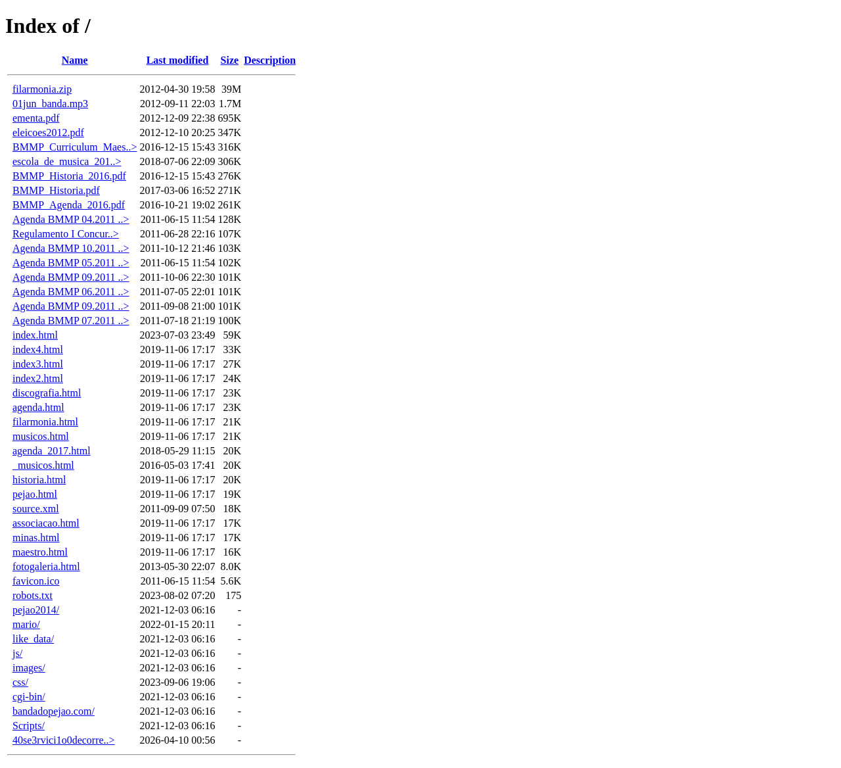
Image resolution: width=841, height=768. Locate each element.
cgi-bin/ (28, 696)
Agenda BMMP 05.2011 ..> (70, 262)
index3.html (37, 364)
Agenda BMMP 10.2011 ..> (70, 248)
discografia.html (46, 392)
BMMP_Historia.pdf (56, 190)
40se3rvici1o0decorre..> (63, 740)
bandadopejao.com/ (53, 711)
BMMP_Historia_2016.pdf (69, 175)
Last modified (178, 60)
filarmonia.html (45, 421)
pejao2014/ (35, 609)
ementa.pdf (36, 118)
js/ (17, 653)
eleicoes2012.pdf (48, 132)
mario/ (26, 624)
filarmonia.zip (42, 89)
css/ (20, 682)
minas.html (36, 537)
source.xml (35, 508)
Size (230, 60)
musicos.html (40, 436)
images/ (28, 667)
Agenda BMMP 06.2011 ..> (70, 291)
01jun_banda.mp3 (50, 103)
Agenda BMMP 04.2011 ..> (70, 219)
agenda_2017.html (51, 450)
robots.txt (32, 595)
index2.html (37, 378)
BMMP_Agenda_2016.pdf (68, 204)
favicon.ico (36, 581)
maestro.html (40, 552)
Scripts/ (28, 725)
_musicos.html (43, 465)
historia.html (39, 479)
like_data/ (33, 638)
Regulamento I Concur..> (65, 233)
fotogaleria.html (46, 566)
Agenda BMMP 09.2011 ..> (70, 277)
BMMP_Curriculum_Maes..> (74, 147)
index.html (35, 335)
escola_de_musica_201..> (66, 161)
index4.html (37, 349)
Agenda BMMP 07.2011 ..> (70, 320)
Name (75, 60)
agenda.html (38, 407)
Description (270, 60)
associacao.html (46, 523)
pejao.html (34, 494)
